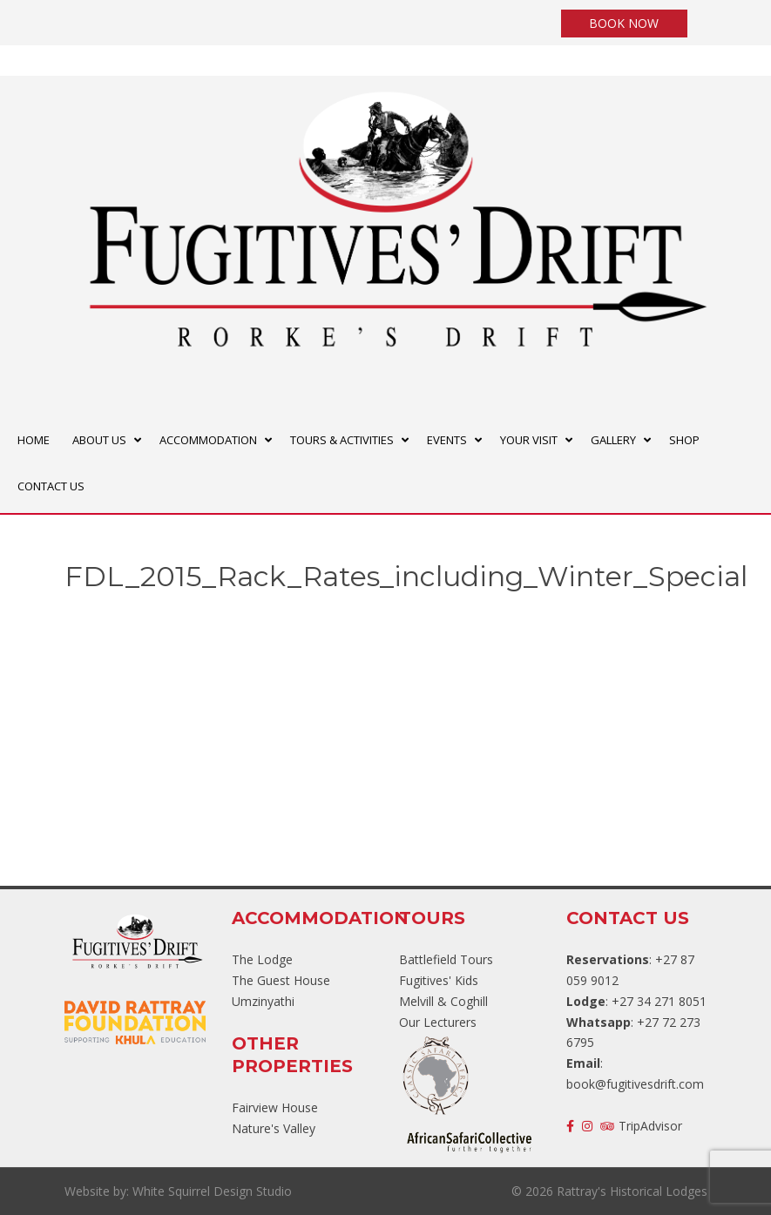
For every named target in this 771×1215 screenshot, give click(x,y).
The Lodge (262, 959)
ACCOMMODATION (208, 440)
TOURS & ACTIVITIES (342, 440)
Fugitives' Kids (438, 980)
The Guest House (281, 980)
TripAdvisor (641, 1125)
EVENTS (447, 440)
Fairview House (275, 1107)
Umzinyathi (263, 1001)
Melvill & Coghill (443, 1001)
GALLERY (613, 440)
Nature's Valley (273, 1128)
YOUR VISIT (529, 440)
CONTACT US (51, 486)
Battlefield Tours (446, 959)
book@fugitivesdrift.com (635, 1084)
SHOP (684, 440)
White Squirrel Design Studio (212, 1191)
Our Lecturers (438, 1022)
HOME (33, 440)
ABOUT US (99, 440)
